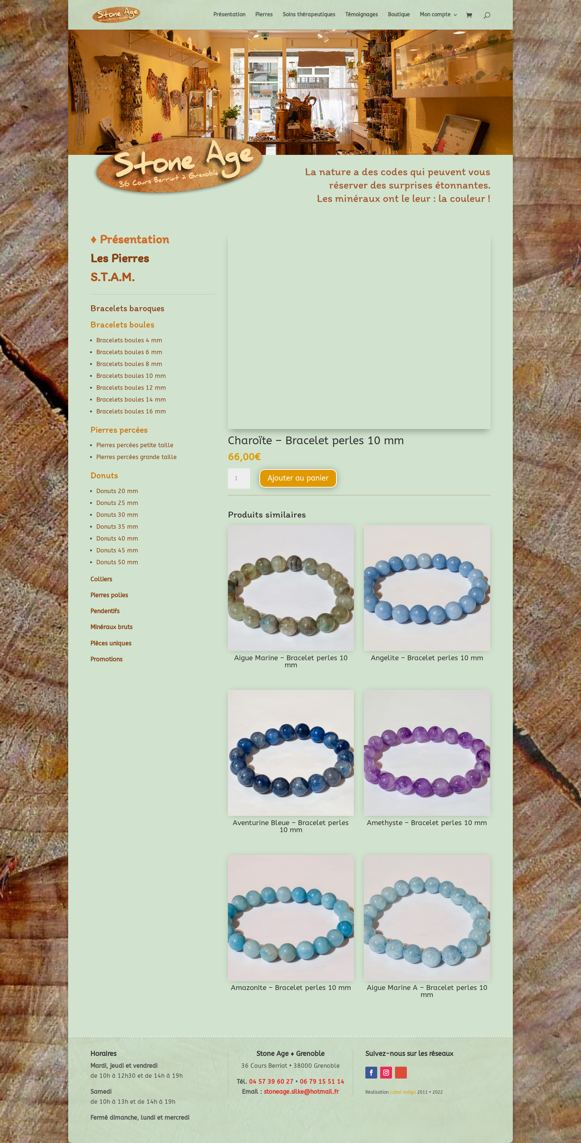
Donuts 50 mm (117, 562)
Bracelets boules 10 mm (131, 375)
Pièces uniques (110, 643)
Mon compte (435, 15)
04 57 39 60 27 (271, 1081)
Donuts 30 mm (117, 514)
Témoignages (361, 15)
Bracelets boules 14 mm (131, 399)
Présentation (229, 15)
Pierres (264, 15)
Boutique (399, 15)
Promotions (106, 659)
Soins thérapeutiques (309, 15)
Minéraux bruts (111, 627)
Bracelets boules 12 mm (131, 387)
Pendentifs (104, 611)
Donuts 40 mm (117, 538)
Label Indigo (403, 1092)
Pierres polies (109, 595)
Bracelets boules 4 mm (129, 340)
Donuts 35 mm (117, 526)
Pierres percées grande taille (136, 457)
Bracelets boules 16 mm (131, 411)
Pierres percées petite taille (134, 445)
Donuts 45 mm (117, 550)
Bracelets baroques (127, 308)
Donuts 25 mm (117, 502)
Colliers (101, 579)
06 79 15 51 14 (322, 1081)
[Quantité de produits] (239, 478)
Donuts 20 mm (117, 491)
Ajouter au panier (298, 478)
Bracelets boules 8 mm (129, 364)
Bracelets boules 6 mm (129, 352)
